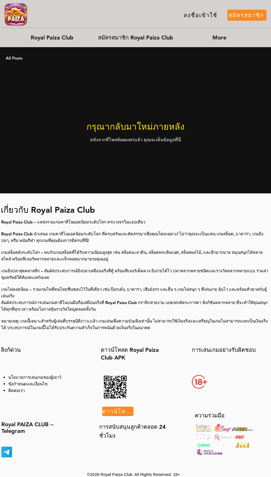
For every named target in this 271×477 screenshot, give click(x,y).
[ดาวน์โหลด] (117, 411)
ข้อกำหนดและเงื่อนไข (28, 384)
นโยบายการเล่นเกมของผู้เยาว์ (34, 377)
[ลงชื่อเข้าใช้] (200, 15)
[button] (258, 59)
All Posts (14, 58)
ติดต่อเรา (16, 390)
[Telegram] (6, 452)
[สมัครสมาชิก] (247, 15)
